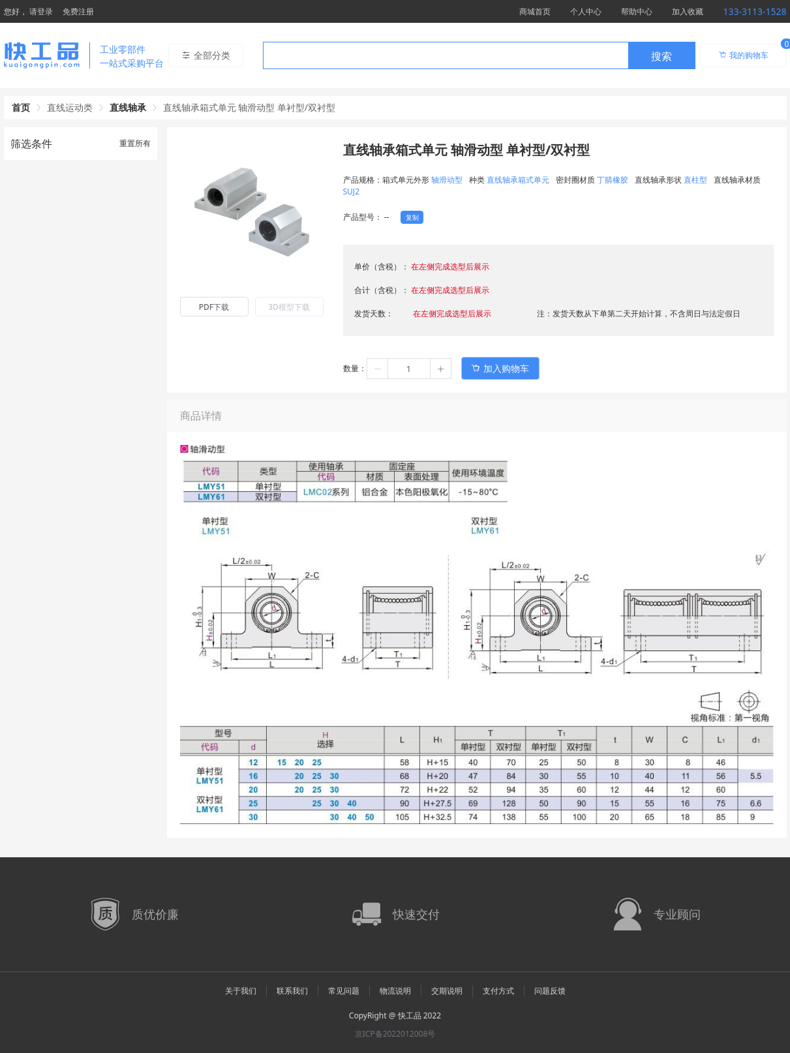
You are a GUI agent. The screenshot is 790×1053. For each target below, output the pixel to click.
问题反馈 (550, 990)
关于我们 (240, 990)
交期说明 (447, 990)
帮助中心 (636, 11)
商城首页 (535, 11)
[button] (377, 368)
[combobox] (479, 55)
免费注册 (78, 11)
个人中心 (585, 11)
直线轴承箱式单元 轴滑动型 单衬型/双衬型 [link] (249, 107)
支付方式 (498, 990)
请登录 (41, 11)
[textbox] (446, 56)
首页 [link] (21, 107)
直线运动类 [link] (70, 107)
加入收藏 (687, 11)
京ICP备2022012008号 (395, 1033)
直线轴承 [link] (128, 107)
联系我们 (292, 990)
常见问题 (343, 990)
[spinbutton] (409, 368)
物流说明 (395, 990)
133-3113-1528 (754, 11)
